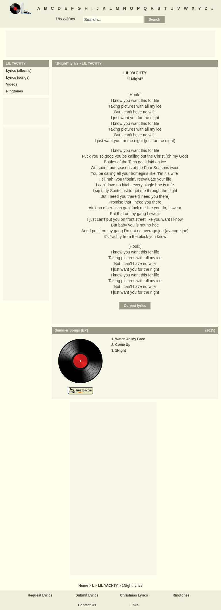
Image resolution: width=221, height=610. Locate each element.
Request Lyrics (40, 595)
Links (133, 605)
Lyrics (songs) (18, 77)
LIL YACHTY (92, 63)
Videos (11, 84)
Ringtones (14, 91)
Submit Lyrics (87, 595)
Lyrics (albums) (18, 71)
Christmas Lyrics (134, 595)
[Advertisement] (110, 43)
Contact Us (87, 605)
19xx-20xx (65, 19)
